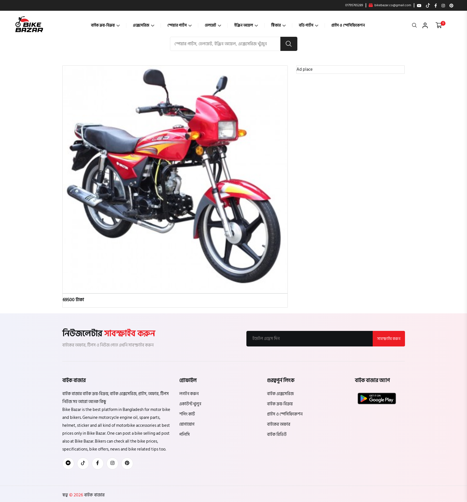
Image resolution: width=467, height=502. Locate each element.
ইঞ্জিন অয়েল (246, 25)
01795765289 (354, 5)
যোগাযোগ (187, 424)
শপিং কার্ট (187, 414)
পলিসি (184, 434)
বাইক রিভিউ (277, 434)
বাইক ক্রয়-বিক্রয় (105, 25)
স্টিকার (278, 25)
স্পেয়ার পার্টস (179, 25)
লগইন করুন (189, 393)
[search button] (288, 44)
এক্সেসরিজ (143, 25)
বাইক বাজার (94, 495)
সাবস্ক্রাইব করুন (388, 338)
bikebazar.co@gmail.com (390, 5)
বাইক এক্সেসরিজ (280, 393)
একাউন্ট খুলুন (190, 404)
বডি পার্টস (308, 25)
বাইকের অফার (278, 424)
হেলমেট (213, 25)
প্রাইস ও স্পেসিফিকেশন (348, 25)
